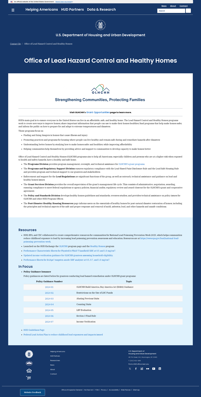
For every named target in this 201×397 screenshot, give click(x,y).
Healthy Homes (97, 246)
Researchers (55, 360)
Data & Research (101, 9)
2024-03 (49, 298)
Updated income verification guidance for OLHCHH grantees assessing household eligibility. (68, 255)
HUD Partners (72, 9)
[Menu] (13, 9)
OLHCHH (63, 246)
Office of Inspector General (71, 390)
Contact (184, 6)
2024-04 (49, 304)
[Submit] (188, 10)
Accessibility (114, 390)
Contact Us (15, 43)
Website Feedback (32, 392)
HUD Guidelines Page (34, 330)
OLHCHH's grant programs (131, 164)
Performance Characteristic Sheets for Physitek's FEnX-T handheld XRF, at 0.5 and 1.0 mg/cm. (70, 250)
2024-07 (49, 321)
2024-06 (49, 316)
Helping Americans (42, 9)
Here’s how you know (64, 2)
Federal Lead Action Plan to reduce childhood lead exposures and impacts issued (63, 334)
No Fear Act (88, 390)
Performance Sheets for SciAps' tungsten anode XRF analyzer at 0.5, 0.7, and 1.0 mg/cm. (67, 260)
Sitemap (136, 390)
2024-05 (49, 310)
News (164, 6)
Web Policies (126, 390)
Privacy (104, 390)
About (173, 6)
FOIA (97, 390)
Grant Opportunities (98, 112)
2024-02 (49, 293)
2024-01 (49, 287)
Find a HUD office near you (138, 364)
